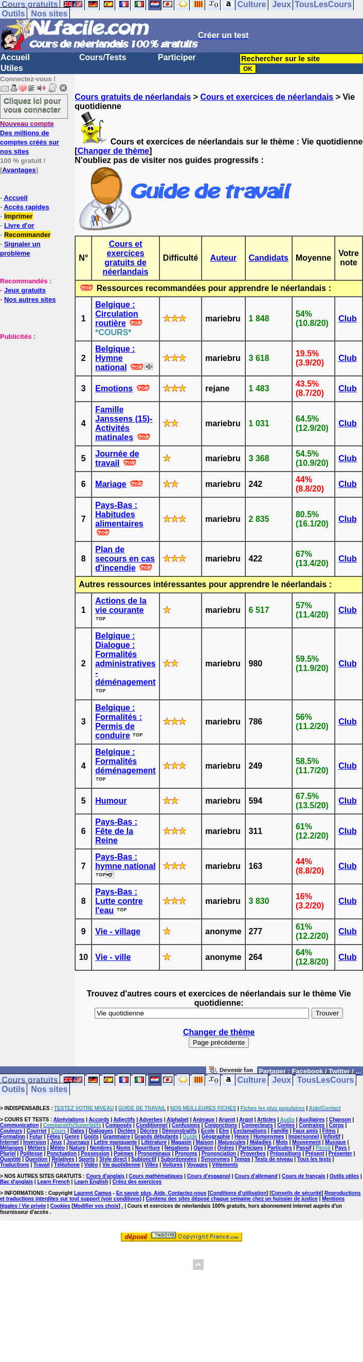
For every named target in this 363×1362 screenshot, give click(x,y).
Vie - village (117, 931)
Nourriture (147, 1148)
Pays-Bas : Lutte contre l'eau (118, 901)
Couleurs (11, 1131)
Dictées (127, 1131)
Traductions (14, 1165)
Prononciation (219, 1153)
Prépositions (285, 1153)
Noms (123, 1148)
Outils (13, 13)
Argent (227, 1119)
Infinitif (331, 1136)
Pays (341, 1148)
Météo (57, 1148)
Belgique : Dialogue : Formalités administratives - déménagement (125, 658)
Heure (241, 1136)
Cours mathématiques (156, 1176)
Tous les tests (314, 1159)
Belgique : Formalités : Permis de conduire (118, 721)
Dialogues (100, 1131)
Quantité (10, 1159)
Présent (314, 1153)
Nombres (101, 1148)
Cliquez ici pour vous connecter (32, 105)
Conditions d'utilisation (238, 1193)
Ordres (225, 1148)
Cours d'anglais (105, 1176)
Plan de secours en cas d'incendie (125, 558)
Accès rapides (26, 207)
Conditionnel (152, 1125)
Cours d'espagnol (208, 1176)
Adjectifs (124, 1119)
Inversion (34, 1142)
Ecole (208, 1131)
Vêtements (225, 1165)
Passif (303, 1148)
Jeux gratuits (25, 290)
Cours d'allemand (256, 1176)
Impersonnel (303, 1136)
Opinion (203, 1148)
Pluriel (8, 1153)
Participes (251, 1148)
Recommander (27, 235)
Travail (41, 1165)
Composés (118, 1125)
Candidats (268, 257)
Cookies (60, 1206)
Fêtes (53, 1136)
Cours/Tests (102, 57)
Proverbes (253, 1153)
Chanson (340, 1119)
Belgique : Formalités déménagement (125, 761)
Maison (204, 1142)
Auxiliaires (312, 1119)
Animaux (203, 1119)
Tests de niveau (274, 1159)
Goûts (91, 1136)
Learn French (53, 1182)
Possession (95, 1153)
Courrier (37, 1131)
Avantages (18, 170)
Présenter (340, 1153)
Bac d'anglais (16, 1182)
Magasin (181, 1142)
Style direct (113, 1159)
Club (347, 318)
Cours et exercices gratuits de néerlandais (126, 258)
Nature (77, 1148)
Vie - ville (113, 957)
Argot (246, 1119)
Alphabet (178, 1119)
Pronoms (186, 1153)
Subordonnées (178, 1159)
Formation (12, 1136)
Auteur (223, 257)
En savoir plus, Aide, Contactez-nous (161, 1193)
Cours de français (303, 1176)
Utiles (12, 68)
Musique (335, 1142)
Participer (177, 57)
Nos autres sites (30, 299)
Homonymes (268, 1136)
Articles (266, 1119)
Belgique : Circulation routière (116, 314)
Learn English (91, 1182)
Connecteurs (257, 1125)
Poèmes (123, 1153)
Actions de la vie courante (121, 605)
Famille (279, 1131)
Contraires (311, 1125)
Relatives (63, 1159)
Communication (19, 1125)
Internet (9, 1142)
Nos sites (49, 13)
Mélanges (12, 1148)
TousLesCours (325, 1080)
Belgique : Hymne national (115, 358)
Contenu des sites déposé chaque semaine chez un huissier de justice (232, 1199)
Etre (224, 1131)
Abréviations (69, 1119)
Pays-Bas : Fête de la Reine (116, 831)
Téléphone (67, 1165)
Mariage (110, 484)
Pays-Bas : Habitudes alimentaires (119, 514)
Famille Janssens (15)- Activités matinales (123, 423)
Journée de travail (117, 458)
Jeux (281, 1080)
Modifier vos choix (96, 1206)
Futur (36, 1136)
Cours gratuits (30, 1080)
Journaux (77, 1142)
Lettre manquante (115, 1142)
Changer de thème (114, 151)
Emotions (114, 388)
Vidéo (91, 1165)
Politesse (31, 1153)
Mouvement (306, 1142)
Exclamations (249, 1131)
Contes (286, 1125)
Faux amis (305, 1131)
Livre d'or (19, 225)
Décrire (148, 1131)
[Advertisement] (31, 392)
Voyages (197, 1165)
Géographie (216, 1136)
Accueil (15, 57)
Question (36, 1159)
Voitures (172, 1165)
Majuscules (232, 1142)
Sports (87, 1159)
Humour (110, 800)
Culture (252, 1080)
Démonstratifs (179, 1131)
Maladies (260, 1142)
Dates (77, 1131)
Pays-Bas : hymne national (125, 861)
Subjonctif (143, 1159)
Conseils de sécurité (296, 1193)
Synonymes (215, 1159)
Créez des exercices (137, 1182)
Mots (282, 1142)
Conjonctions (220, 1125)
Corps (336, 1125)
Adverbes (151, 1119)
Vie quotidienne (121, 1165)
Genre (72, 1136)
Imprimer (18, 216)
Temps (242, 1159)
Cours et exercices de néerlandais (266, 97)
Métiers (37, 1148)
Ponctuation (62, 1153)
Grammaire (116, 1136)
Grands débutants (156, 1136)
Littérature (154, 1142)
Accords (98, 1119)
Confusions (186, 1125)
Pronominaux (154, 1153)
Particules (279, 1148)
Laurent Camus (93, 1193)
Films (329, 1131)
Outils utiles (344, 1176)
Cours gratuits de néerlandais (133, 97)
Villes (151, 1165)
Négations (177, 1148)
